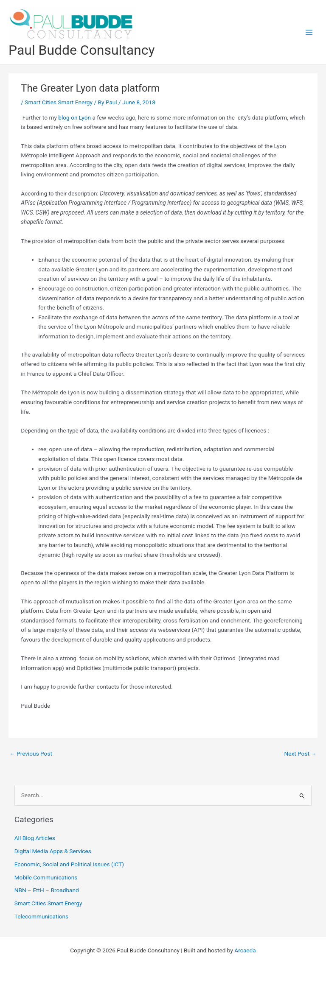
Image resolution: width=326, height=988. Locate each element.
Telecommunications (41, 916)
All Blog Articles (34, 837)
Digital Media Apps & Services (52, 851)
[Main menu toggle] (309, 32)
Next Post (300, 753)
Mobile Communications (46, 877)
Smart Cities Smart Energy (59, 102)
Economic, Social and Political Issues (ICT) (69, 864)
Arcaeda (245, 950)
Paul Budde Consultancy (81, 50)
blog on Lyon (74, 117)
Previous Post (30, 753)
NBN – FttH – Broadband (46, 890)
